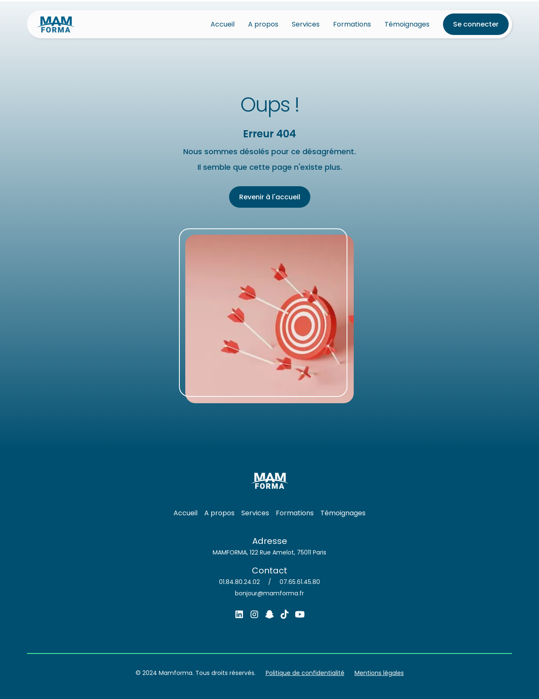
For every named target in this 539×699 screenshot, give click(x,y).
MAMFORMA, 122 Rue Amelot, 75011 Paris (269, 552)
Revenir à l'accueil (269, 197)
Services (306, 24)
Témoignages (407, 24)
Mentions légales (379, 673)
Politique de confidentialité (305, 673)
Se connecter (476, 24)
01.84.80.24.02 (239, 582)
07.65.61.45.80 (300, 582)
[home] (56, 24)
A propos (263, 24)
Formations (352, 24)
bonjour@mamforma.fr (269, 593)
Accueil (223, 24)
